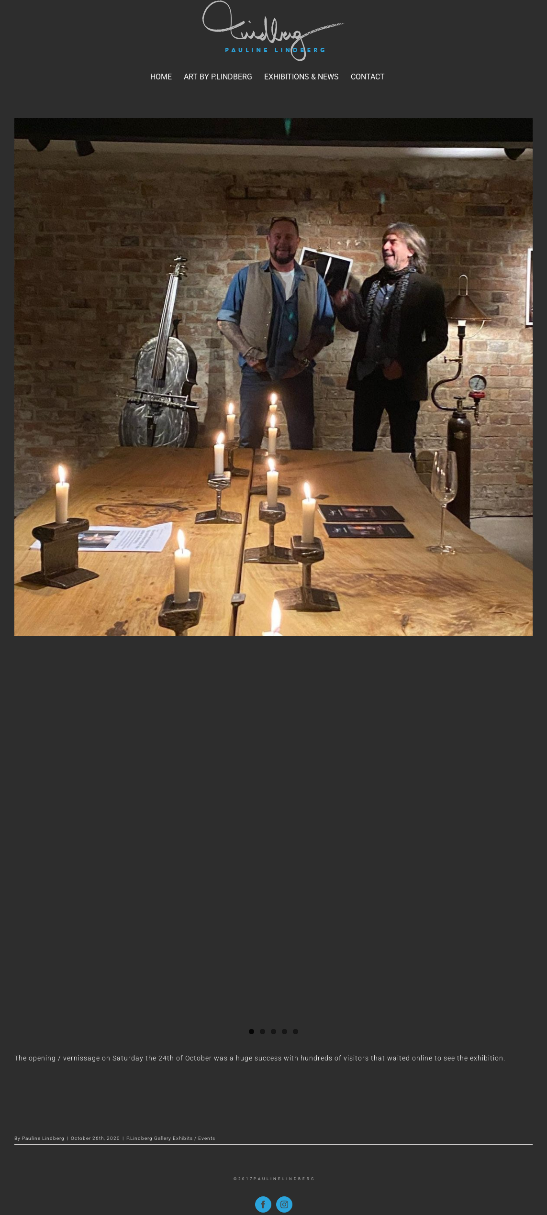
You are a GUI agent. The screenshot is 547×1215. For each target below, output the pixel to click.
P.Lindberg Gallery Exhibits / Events (170, 1138)
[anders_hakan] (273, 377)
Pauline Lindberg (43, 1138)
